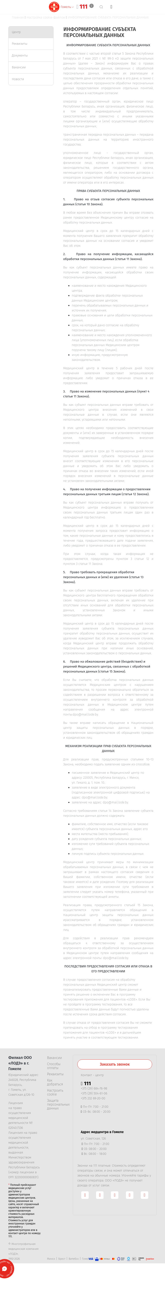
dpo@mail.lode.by (85, 714)
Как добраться (55, 1082)
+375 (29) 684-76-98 (94, 1088)
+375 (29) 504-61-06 (94, 1093)
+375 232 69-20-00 (93, 1098)
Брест (61, 1258)
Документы (20, 55)
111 (83, 6)
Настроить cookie (55, 1092)
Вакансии (19, 67)
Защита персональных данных (56, 1104)
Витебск (74, 1258)
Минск (51, 1258)
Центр (16, 32)
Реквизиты (19, 44)
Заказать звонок (115, 1064)
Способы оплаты (54, 1066)
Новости (18, 79)
